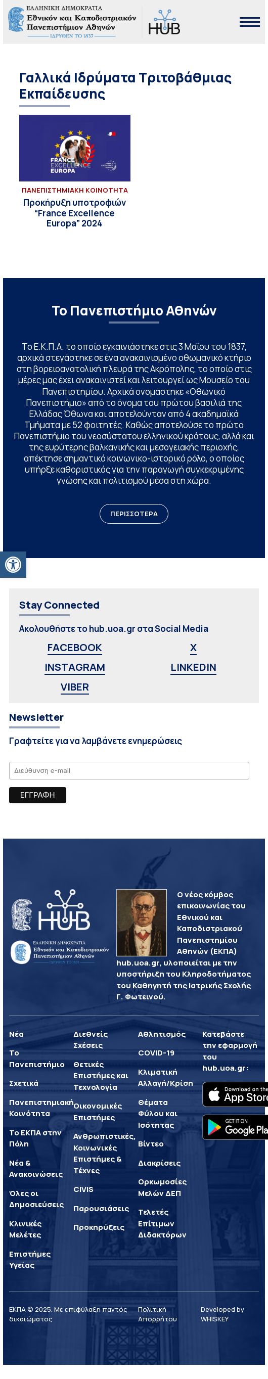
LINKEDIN (193, 667)
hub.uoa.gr (224, 1068)
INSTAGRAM (74, 667)
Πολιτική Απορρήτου (157, 1314)
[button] (13, 564)
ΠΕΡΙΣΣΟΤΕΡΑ (134, 513)
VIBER (75, 687)
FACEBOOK (75, 647)
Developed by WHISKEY (222, 1314)
